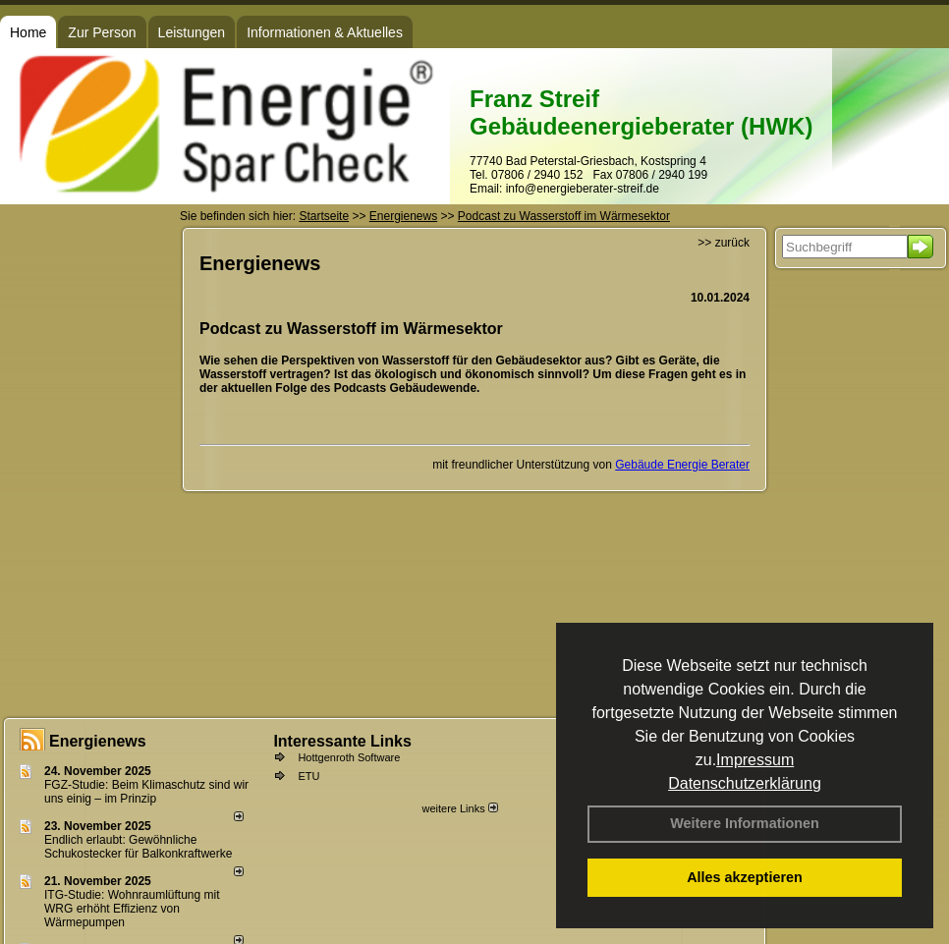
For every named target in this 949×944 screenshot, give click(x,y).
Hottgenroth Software (349, 757)
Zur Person (102, 32)
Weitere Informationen (744, 823)
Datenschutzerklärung (744, 783)
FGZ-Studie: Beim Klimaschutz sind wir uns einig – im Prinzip (146, 791)
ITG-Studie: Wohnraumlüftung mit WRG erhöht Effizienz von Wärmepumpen (132, 908)
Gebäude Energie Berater (682, 465)
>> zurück (724, 243)
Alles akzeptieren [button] (745, 877)
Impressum (755, 759)
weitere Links (459, 808)
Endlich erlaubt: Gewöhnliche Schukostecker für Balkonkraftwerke (138, 847)
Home (28, 32)
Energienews (97, 741)
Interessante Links (342, 741)
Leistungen (192, 32)
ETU (308, 776)
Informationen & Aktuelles (325, 32)
